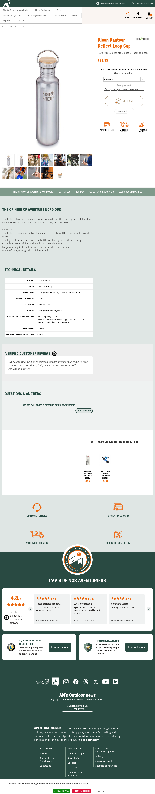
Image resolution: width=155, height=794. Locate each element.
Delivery (99, 756)
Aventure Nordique (50, 728)
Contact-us (45, 765)
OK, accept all (61, 791)
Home (4, 27)
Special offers (74, 758)
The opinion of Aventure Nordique (33, 191)
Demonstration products (75, 774)
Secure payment (103, 761)
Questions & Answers (101, 191)
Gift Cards (73, 767)
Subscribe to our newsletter (77, 707)
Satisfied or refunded (106, 765)
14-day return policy (142, 131)
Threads (86, 682)
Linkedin (116, 682)
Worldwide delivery (124, 131)
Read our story (90, 739)
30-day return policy (118, 543)
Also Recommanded (130, 191)
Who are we (46, 748)
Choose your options (124, 73)
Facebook (76, 682)
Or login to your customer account (124, 89)
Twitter (96, 682)
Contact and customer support (104, 750)
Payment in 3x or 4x (107, 130)
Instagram (66, 682)
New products (75, 748)
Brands (43, 753)
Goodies (72, 762)
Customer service (37, 515)
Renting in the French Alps (47, 759)
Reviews (80, 191)
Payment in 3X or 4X (118, 515)
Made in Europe (76, 753)
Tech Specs (64, 191)
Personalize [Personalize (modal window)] (100, 791)
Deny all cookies (81, 791)
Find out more (59, 647)
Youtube (106, 682)
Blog (47, 682)
